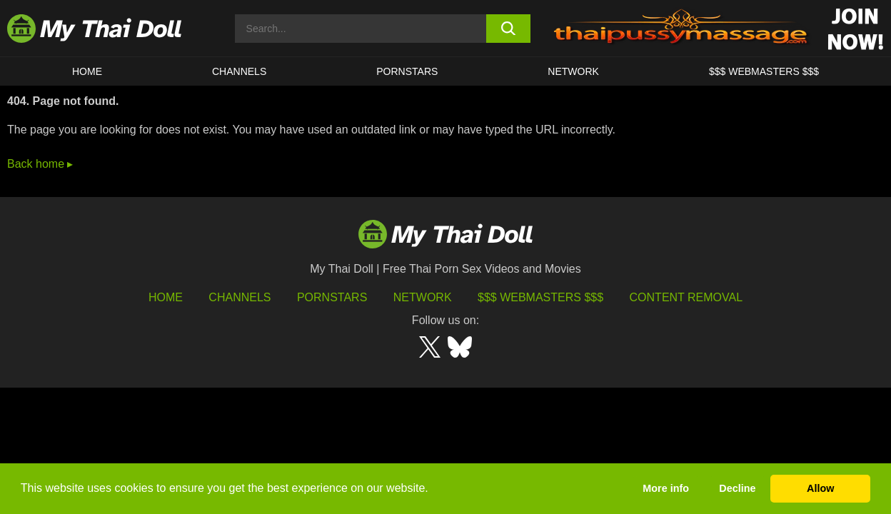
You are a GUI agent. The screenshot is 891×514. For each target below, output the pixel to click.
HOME (87, 71)
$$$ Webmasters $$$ (540, 297)
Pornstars (407, 71)
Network (573, 71)
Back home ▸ (40, 164)
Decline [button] (737, 488)
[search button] (508, 28)
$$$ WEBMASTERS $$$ (764, 71)
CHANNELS (239, 71)
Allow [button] (820, 488)
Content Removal (686, 297)
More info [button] (666, 488)
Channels (239, 297)
